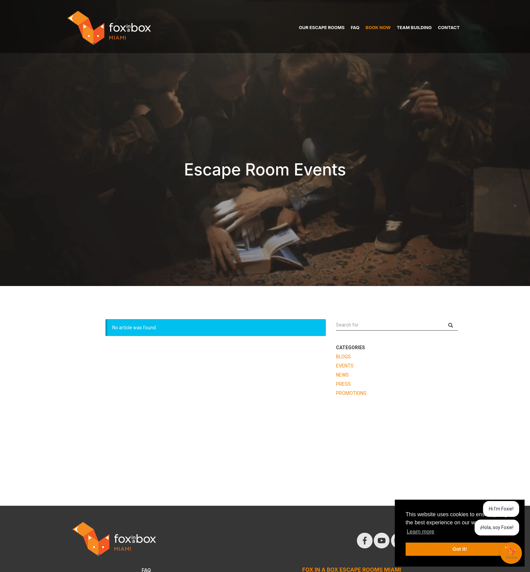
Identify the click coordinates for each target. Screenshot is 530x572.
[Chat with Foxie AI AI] (511, 553)
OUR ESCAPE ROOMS (321, 27)
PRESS (343, 384)
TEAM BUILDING (414, 27)
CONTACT (449, 27)
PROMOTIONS (351, 393)
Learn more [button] (420, 531)
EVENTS (345, 365)
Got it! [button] (460, 549)
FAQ (355, 27)
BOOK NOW (378, 27)
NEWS (342, 375)
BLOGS (343, 356)
